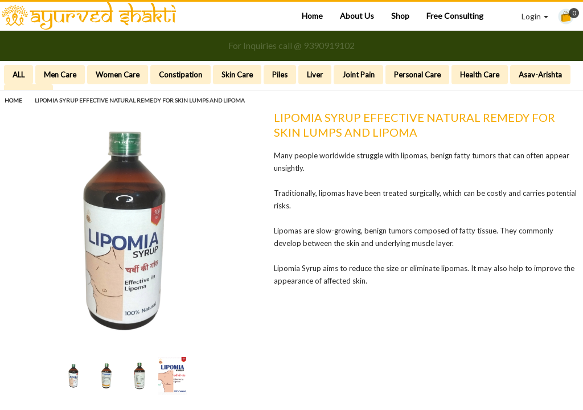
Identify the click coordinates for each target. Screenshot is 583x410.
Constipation (180, 74)
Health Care (479, 74)
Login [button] (535, 16)
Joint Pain (358, 74)
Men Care (60, 74)
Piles (280, 74)
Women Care (117, 74)
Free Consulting (454, 15)
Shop (400, 15)
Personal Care (417, 74)
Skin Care (237, 74)
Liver (315, 74)
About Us (357, 15)
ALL (18, 74)
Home (312, 15)
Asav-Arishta (540, 74)
